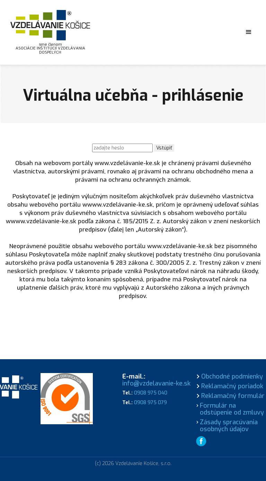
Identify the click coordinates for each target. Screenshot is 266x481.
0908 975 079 (150, 402)
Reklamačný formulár (233, 396)
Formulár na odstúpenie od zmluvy (232, 409)
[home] (50, 32)
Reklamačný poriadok (232, 386)
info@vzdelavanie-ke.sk (156, 383)
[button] (248, 32)
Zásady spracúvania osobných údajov (229, 425)
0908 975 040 (150, 393)
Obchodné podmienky (232, 376)
